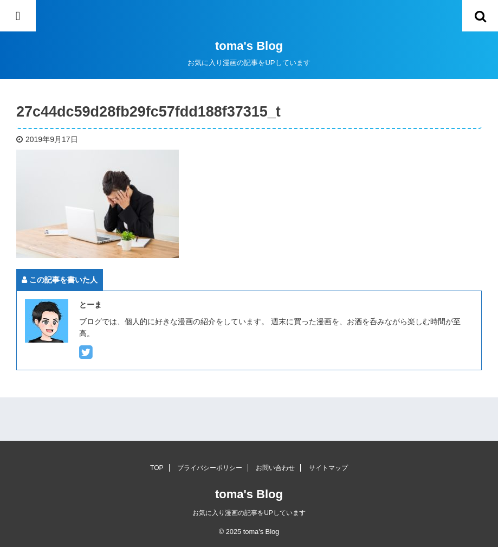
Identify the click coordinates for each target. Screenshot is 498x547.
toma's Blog (249, 46)
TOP (156, 468)
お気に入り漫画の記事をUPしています (249, 513)
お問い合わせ (275, 468)
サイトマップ (328, 468)
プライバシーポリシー (209, 468)
